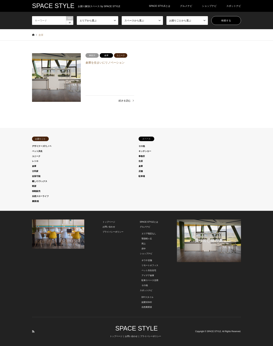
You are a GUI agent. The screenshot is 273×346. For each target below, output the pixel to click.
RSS (33, 331)
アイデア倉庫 (148, 275)
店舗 (141, 171)
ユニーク (36, 156)
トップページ (109, 222)
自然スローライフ (40, 196)
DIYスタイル (147, 297)
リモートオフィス (150, 265)
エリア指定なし (149, 233)
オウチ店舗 (147, 260)
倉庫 (34, 166)
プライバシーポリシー (113, 232)
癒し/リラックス (39, 181)
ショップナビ (209, 6)
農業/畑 (35, 201)
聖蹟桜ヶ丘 (147, 238)
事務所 (142, 156)
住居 (141, 161)
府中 (144, 248)
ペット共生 (37, 151)
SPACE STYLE (136, 328)
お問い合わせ (109, 227)
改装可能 (36, 176)
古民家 (35, 171)
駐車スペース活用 (150, 280)
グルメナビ (186, 6)
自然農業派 (147, 307)
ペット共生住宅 (149, 270)
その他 (142, 146)
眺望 (34, 186)
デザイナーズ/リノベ (41, 146)
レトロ (35, 161)
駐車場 (142, 176)
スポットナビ (233, 6)
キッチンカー (145, 151)
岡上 (144, 243)
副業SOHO (147, 302)
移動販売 (36, 191)
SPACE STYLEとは (159, 6)
